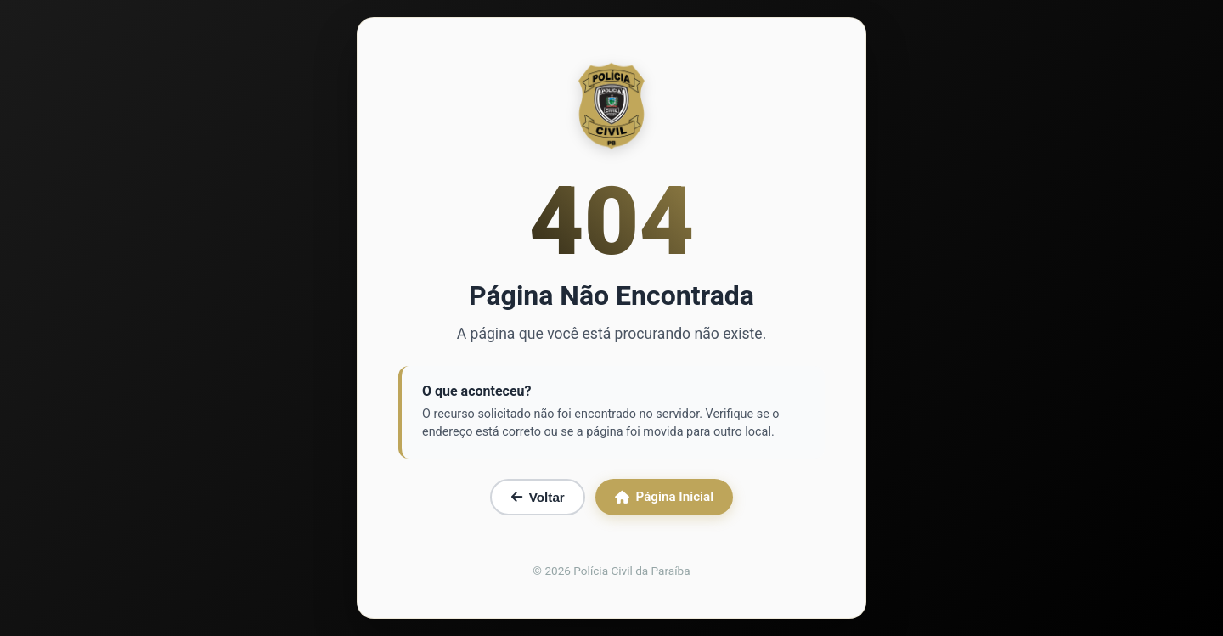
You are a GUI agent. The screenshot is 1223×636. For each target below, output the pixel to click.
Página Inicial (664, 496)
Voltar (538, 497)
